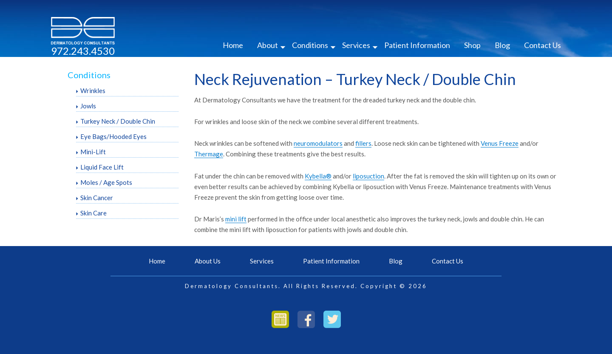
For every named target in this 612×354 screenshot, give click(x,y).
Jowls (88, 106)
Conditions (310, 45)
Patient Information (417, 45)
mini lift (235, 219)
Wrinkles (92, 90)
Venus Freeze (499, 143)
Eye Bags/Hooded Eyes (113, 136)
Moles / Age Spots (106, 182)
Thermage (208, 154)
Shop (472, 45)
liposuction (368, 176)
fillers (363, 143)
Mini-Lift (93, 152)
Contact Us (542, 45)
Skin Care (93, 213)
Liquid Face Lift (102, 167)
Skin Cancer (96, 197)
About (267, 45)
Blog (502, 45)
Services (356, 45)
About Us (208, 261)
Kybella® (318, 176)
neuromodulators (318, 143)
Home (233, 45)
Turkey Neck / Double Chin (117, 121)
